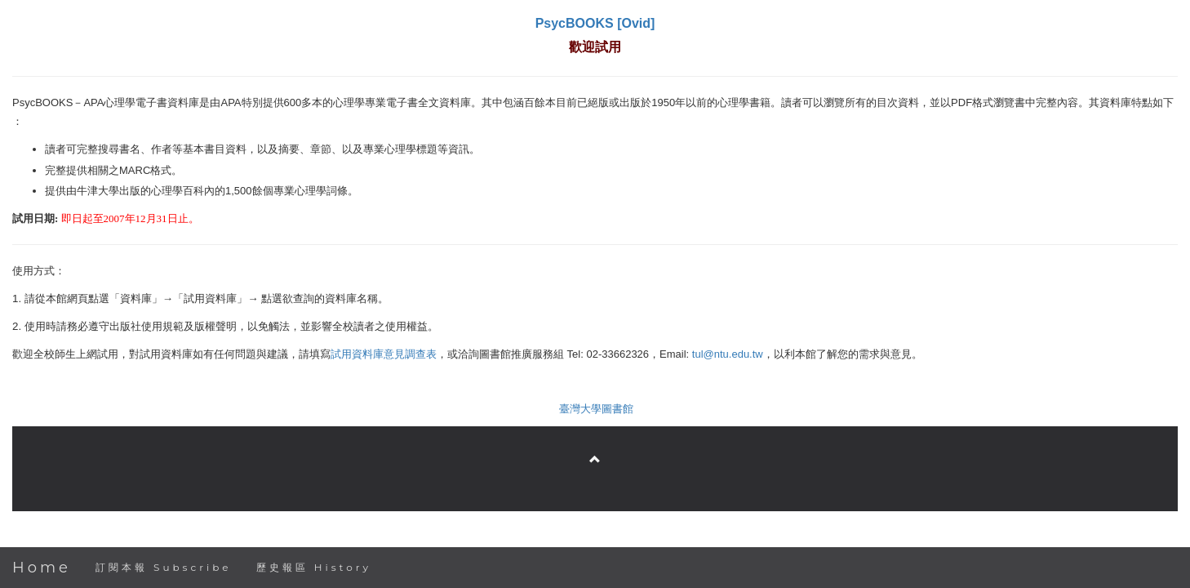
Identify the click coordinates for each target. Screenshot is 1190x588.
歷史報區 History (313, 567)
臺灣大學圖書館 (596, 409)
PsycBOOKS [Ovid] (595, 23)
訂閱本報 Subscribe (163, 567)
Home (41, 568)
